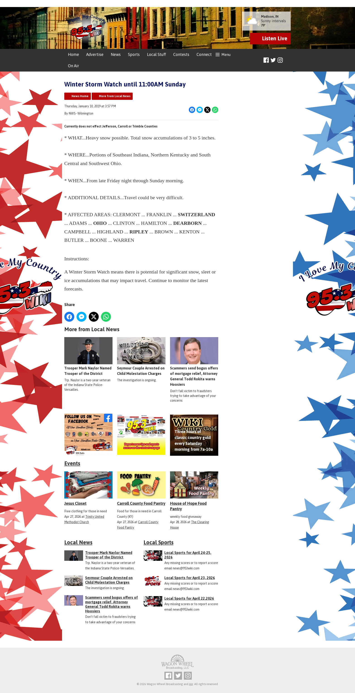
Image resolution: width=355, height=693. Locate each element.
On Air (73, 65)
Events (72, 463)
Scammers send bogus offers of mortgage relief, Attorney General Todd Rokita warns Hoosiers (194, 362)
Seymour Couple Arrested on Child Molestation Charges (141, 356)
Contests (181, 54)
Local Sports (158, 542)
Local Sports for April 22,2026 (189, 598)
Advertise (94, 54)
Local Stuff (156, 54)
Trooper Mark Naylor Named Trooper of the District (88, 356)
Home (73, 54)
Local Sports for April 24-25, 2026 (187, 555)
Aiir (191, 684)
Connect (204, 54)
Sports (134, 54)
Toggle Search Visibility (288, 60)
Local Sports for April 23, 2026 (189, 578)
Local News (78, 542)
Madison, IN (269, 16)
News (116, 54)
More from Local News (114, 96)
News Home (80, 96)
